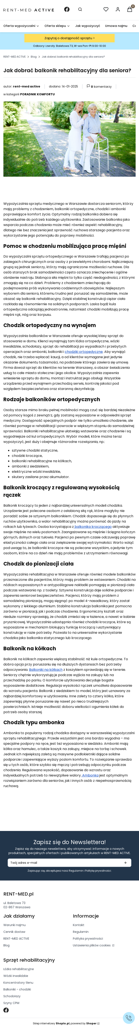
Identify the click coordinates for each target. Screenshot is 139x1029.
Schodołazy (12, 996)
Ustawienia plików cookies (92, 945)
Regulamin (76, 870)
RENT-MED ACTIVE (14, 56)
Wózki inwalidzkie (15, 976)
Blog (34, 56)
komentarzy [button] (99, 86)
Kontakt (78, 925)
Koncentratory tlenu (18, 982)
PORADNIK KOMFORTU (37, 94)
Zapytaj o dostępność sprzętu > (69, 38)
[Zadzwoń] (129, 1018)
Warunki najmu (14, 925)
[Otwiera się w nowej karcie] (6, 1010)
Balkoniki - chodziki (17, 989)
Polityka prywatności (88, 938)
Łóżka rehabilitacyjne (18, 969)
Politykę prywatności (98, 870)
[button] (129, 10)
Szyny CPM (11, 1003)
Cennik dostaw (14, 932)
